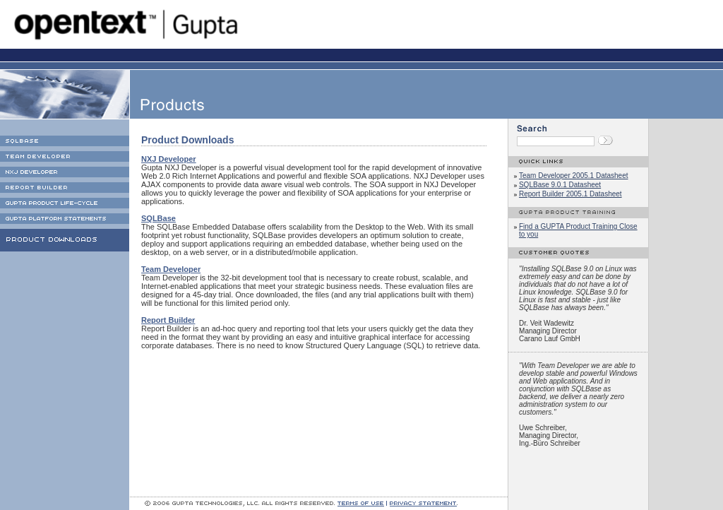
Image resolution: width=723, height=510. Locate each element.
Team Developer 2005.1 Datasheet (573, 175)
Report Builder (168, 320)
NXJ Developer (168, 159)
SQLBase (158, 218)
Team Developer (171, 269)
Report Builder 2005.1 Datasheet (570, 194)
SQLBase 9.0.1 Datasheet (560, 185)
